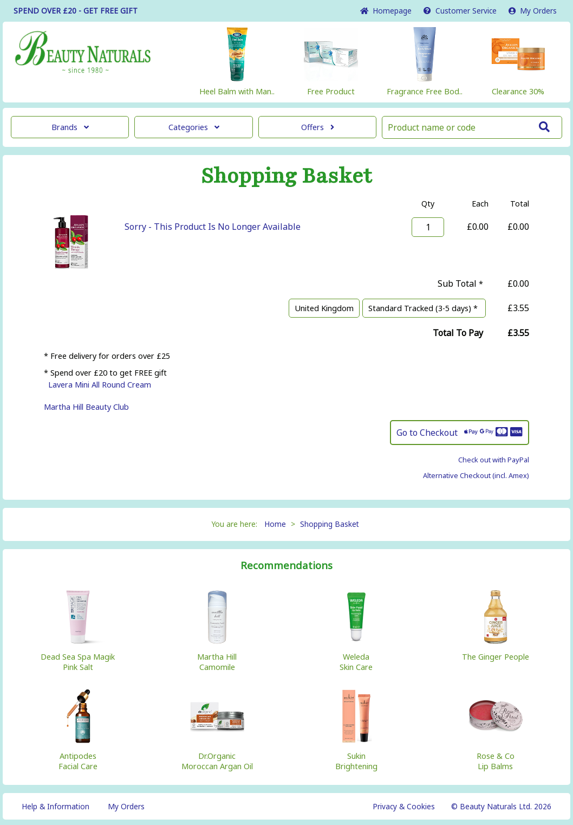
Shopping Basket (329, 524)
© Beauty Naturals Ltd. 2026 (501, 806)
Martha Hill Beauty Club (86, 407)
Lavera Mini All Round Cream (99, 384)
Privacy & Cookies (404, 806)
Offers (317, 127)
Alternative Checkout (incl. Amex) (476, 475)
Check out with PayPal (493, 460)
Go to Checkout (459, 433)
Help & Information (55, 806)
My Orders (533, 10)
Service (460, 10)
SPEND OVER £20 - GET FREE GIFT (76, 10)
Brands (70, 127)
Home (386, 10)
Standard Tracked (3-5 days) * (424, 308)
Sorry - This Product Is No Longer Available (213, 227)
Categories (193, 127)
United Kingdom (324, 308)
